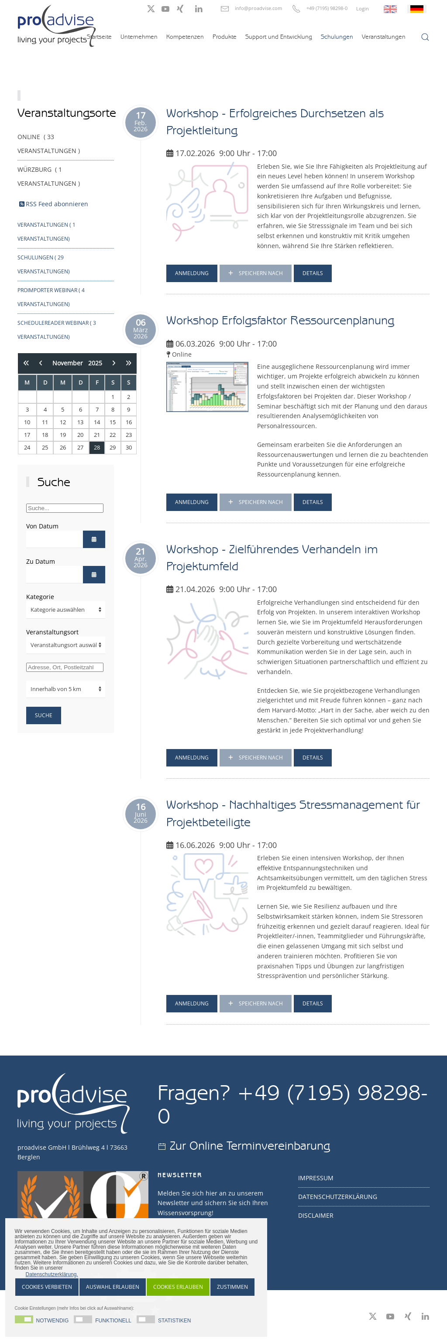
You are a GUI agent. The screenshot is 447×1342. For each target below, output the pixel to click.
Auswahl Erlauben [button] (112, 1287)
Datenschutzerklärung (337, 1196)
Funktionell (113, 1320)
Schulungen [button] (337, 37)
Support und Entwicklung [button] (278, 37)
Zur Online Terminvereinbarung (250, 1145)
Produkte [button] (225, 37)
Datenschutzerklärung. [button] (52, 1274)
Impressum (316, 1178)
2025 (95, 363)
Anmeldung (192, 273)
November (70, 363)
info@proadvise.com (258, 8)
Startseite (99, 37)
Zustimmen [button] (232, 1287)
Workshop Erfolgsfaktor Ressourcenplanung (280, 320)
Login (362, 8)
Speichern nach (255, 273)
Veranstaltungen (384, 37)
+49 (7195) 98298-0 (326, 8)
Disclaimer (316, 1215)
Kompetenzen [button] (185, 37)
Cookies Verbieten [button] (47, 1287)
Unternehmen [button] (139, 37)
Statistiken (174, 1320)
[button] (425, 37)
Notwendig (52, 1320)
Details (313, 273)
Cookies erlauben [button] (178, 1287)
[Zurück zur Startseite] (56, 25)
